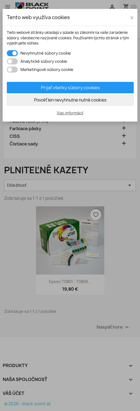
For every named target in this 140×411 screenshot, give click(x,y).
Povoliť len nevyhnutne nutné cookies (70, 100)
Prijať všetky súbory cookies (70, 88)
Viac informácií (70, 112)
